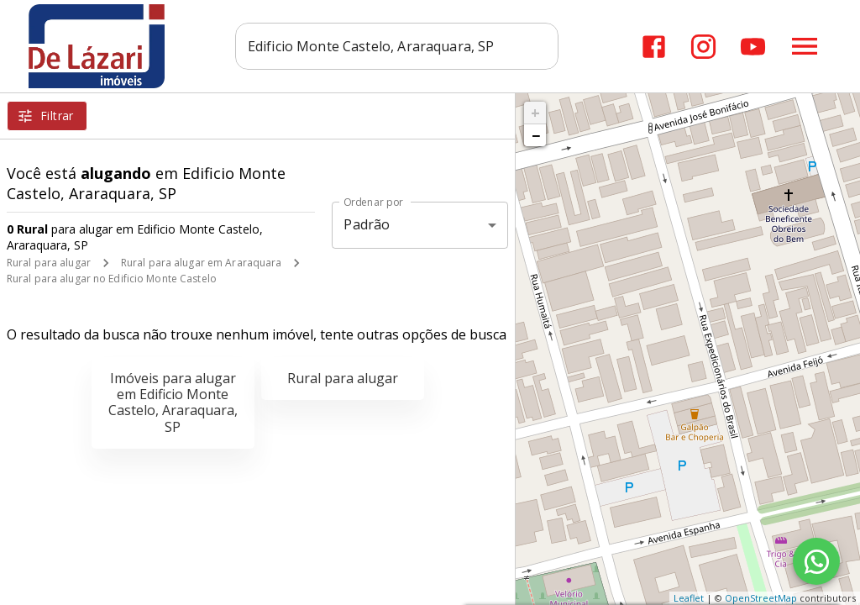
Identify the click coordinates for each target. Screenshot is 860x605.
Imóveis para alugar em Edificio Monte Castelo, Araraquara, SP (173, 402)
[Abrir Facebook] (654, 46)
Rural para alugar (49, 262)
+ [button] (535, 113)
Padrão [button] (366, 224)
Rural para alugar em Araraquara (201, 262)
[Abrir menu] (804, 46)
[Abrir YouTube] (753, 46)
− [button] (536, 135)
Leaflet (689, 598)
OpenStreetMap (761, 598)
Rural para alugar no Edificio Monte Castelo (112, 278)
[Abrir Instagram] (703, 46)
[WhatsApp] (816, 561)
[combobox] (396, 46)
